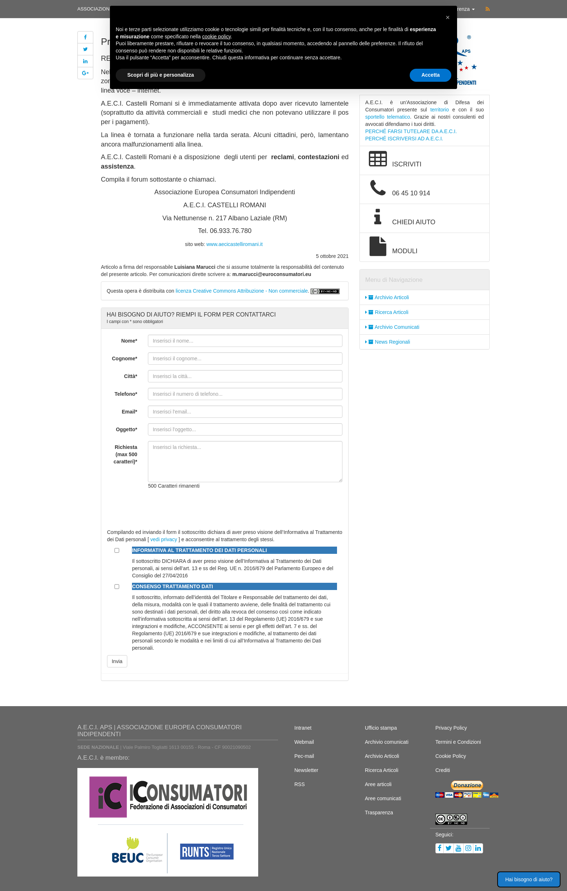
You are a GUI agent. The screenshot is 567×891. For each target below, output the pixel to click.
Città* (130, 376)
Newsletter (306, 770)
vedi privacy (163, 539)
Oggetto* (126, 429)
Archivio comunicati (387, 742)
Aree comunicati (383, 798)
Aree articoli (378, 784)
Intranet (302, 728)
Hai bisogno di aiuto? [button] (529, 879)
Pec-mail (304, 756)
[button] (447, 17)
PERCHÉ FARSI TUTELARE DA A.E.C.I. (411, 131)
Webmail (304, 742)
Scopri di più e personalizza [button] (160, 75)
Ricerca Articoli (386, 312)
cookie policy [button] (216, 36)
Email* (129, 412)
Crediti (442, 770)
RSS (299, 784)
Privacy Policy (451, 728)
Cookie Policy (450, 756)
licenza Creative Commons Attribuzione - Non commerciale (242, 291)
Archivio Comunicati (392, 327)
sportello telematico (387, 117)
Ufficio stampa (381, 728)
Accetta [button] (430, 75)
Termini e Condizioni (458, 742)
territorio (439, 110)
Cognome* (124, 358)
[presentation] (203, 509)
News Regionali (387, 342)
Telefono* (126, 394)
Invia (117, 661)
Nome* (129, 341)
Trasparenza (379, 812)
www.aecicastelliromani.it (234, 244)
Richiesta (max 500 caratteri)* (125, 454)
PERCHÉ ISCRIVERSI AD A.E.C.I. (404, 138)
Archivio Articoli (387, 297)
